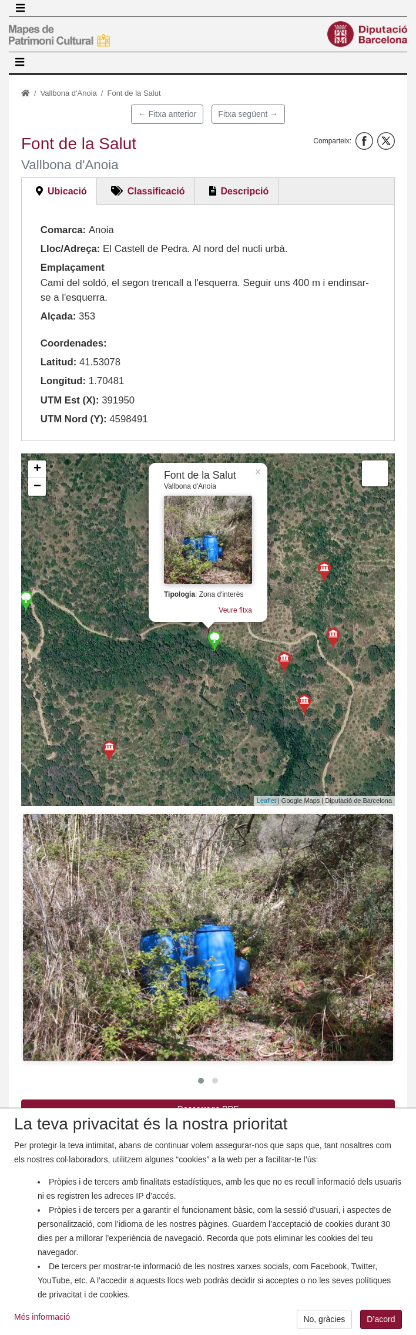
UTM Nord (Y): (74, 419)
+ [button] (37, 469)
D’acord (381, 1324)
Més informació (42, 1321)
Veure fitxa (235, 610)
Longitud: (63, 380)
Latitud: (59, 362)
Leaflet (266, 800)
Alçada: (58, 316)
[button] (208, 937)
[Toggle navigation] (20, 8)
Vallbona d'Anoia (69, 93)
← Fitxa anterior (167, 114)
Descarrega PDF (208, 1109)
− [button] (37, 487)
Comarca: (63, 230)
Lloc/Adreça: (70, 248)
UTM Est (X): (70, 400)
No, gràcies (324, 1324)
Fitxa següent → (248, 114)
